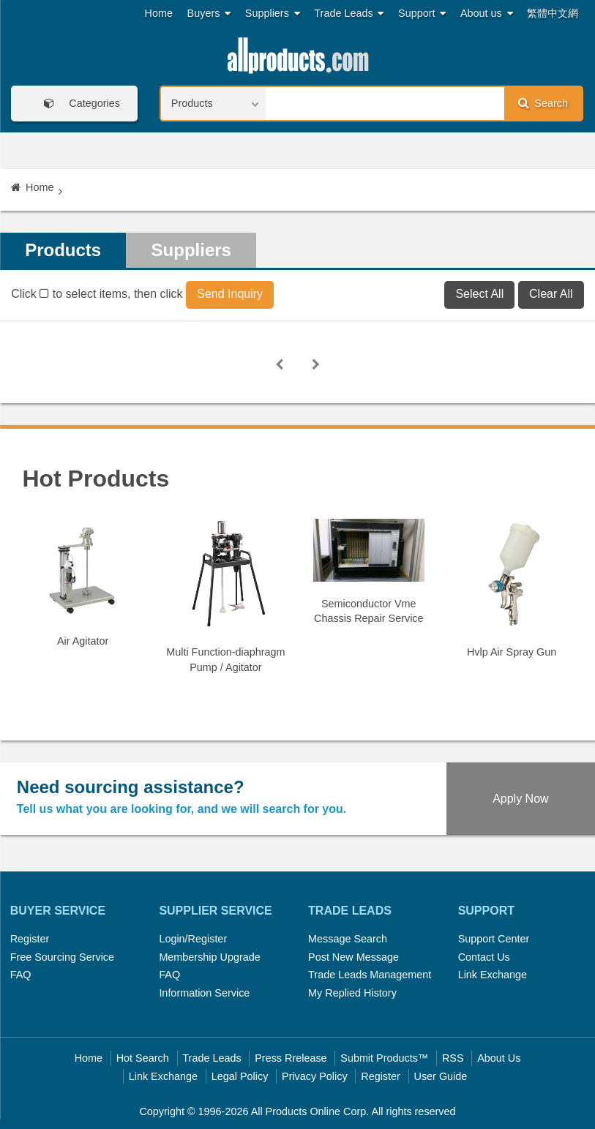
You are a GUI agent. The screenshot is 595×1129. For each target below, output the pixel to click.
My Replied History (352, 993)
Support (422, 13)
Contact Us (484, 957)
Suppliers (272, 13)
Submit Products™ (384, 1058)
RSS (453, 1058)
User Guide (441, 1076)
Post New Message (353, 957)
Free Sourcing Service (62, 957)
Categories (77, 103)
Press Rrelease (290, 1058)
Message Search (347, 939)
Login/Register (193, 939)
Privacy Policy (315, 1076)
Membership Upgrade (209, 957)
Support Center (494, 939)
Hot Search (142, 1058)
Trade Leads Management (369, 974)
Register (30, 939)
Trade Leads (348, 13)
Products (63, 250)
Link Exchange (492, 974)
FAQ (20, 974)
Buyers (209, 13)
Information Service (204, 993)
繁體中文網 (552, 13)
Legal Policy (240, 1076)
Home (159, 13)
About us (486, 13)
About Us (498, 1058)
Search (543, 103)
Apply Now (520, 798)
